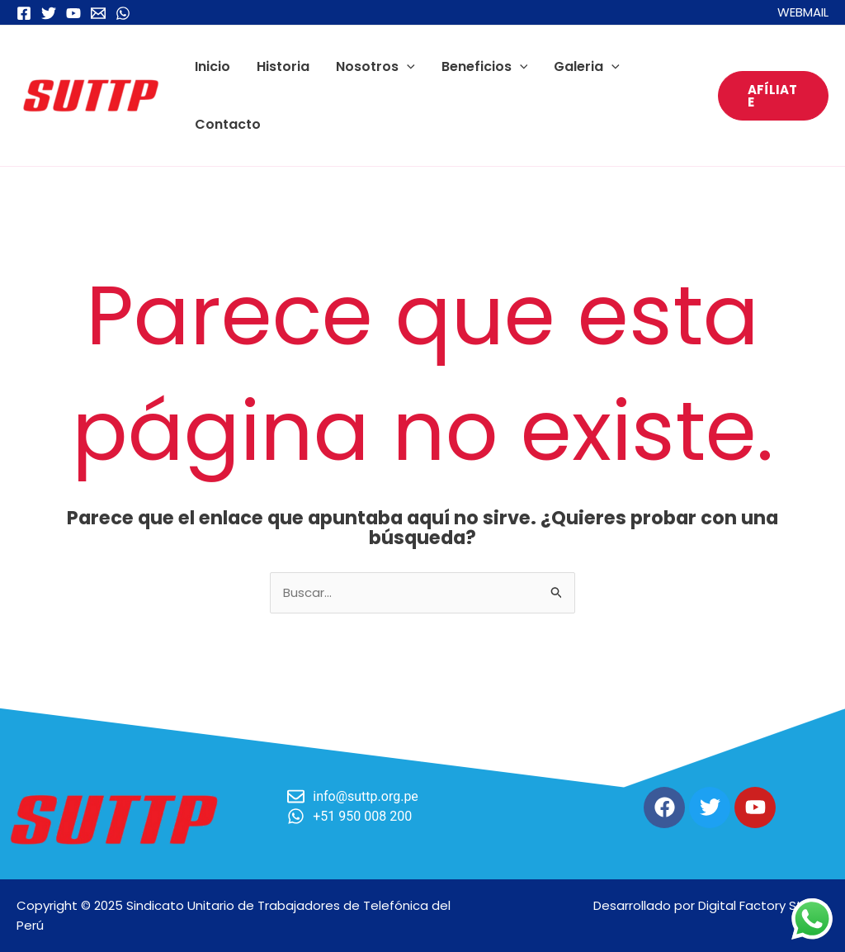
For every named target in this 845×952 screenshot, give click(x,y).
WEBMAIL (802, 12)
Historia (283, 66)
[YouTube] (73, 13)
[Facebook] (24, 13)
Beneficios (484, 66)
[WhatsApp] (123, 13)
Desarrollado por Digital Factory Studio (710, 905)
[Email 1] (98, 13)
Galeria (587, 66)
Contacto (228, 124)
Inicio (212, 66)
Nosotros (375, 66)
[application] (407, 66)
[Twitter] (48, 13)
